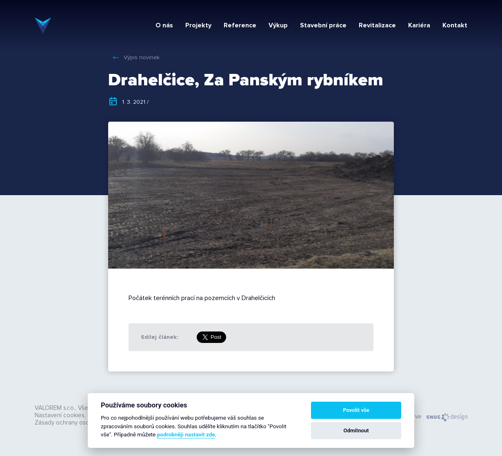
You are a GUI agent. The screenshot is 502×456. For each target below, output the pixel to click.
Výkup (278, 25)
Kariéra (419, 25)
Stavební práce (323, 25)
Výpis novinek (142, 57)
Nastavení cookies (59, 415)
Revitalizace (377, 25)
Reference (240, 25)
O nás (164, 25)
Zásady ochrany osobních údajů (77, 422)
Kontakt (454, 25)
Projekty (198, 25)
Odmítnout (356, 430)
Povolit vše (356, 410)
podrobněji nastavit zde (186, 434)
